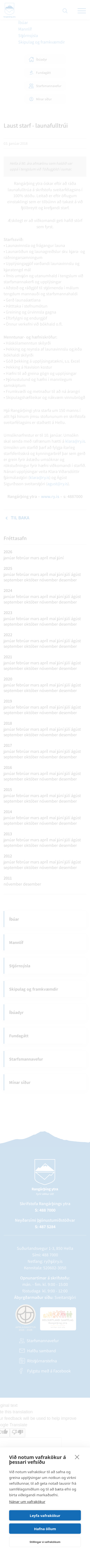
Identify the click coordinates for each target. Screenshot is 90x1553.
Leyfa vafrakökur (45, 1515)
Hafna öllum (45, 1528)
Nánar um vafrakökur (27, 1501)
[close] (77, 1457)
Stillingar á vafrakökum (45, 1542)
